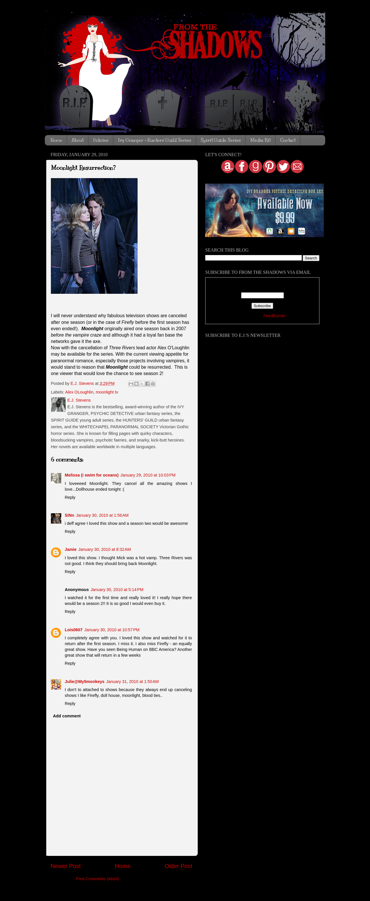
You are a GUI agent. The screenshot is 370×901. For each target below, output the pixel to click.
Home (56, 140)
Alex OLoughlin (79, 392)
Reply (70, 497)
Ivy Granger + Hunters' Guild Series (154, 140)
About (78, 140)
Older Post (178, 866)
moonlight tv (107, 392)
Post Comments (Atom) (97, 878)
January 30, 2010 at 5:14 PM (116, 589)
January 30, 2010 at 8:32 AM (104, 549)
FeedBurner (274, 315)
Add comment (67, 716)
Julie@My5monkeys (84, 681)
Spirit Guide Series (221, 140)
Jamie (71, 549)
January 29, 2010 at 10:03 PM (147, 475)
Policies (100, 140)
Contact (287, 140)
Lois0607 (74, 629)
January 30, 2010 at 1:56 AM (102, 515)
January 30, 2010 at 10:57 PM (112, 629)
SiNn (69, 515)
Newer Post (66, 866)
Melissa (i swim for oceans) (92, 475)
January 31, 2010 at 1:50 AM (132, 681)
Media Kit (260, 140)
